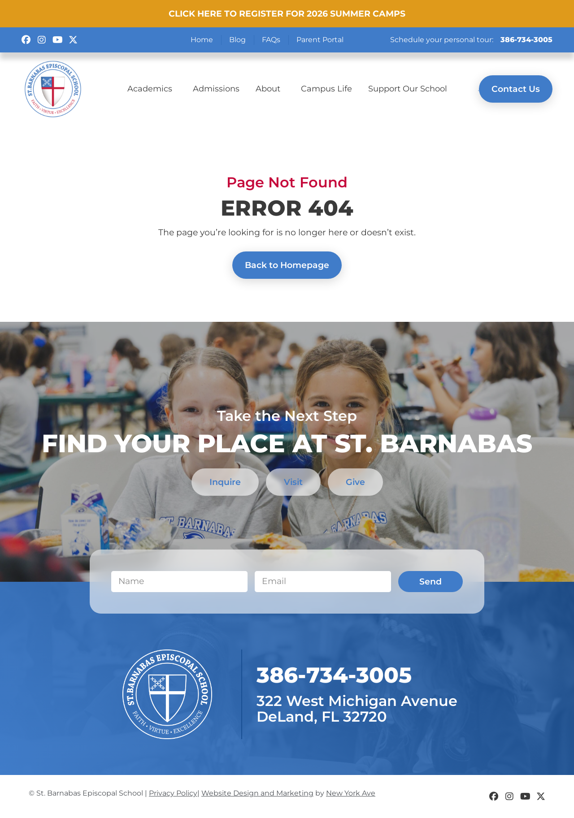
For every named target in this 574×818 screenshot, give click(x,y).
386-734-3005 (526, 39)
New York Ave (350, 793)
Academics (152, 88)
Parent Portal (320, 39)
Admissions (216, 88)
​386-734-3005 (334, 675)
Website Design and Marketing (257, 793)
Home (202, 39)
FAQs (271, 39)
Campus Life (326, 88)
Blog (237, 39)
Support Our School (407, 88)
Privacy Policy (173, 793)
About (270, 88)
